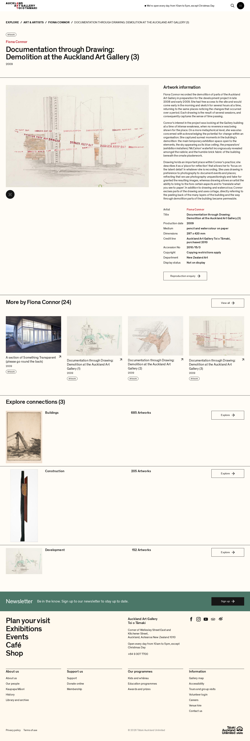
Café (13, 645)
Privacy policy (13, 730)
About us (11, 678)
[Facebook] (191, 619)
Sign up (228, 601)
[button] (33, 348)
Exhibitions (24, 629)
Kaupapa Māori (15, 689)
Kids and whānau (138, 678)
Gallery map (196, 678)
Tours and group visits (202, 689)
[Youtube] (206, 619)
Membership (74, 689)
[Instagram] (198, 619)
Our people (13, 684)
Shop (14, 653)
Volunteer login (198, 695)
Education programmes (142, 684)
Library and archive (17, 700)
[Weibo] (220, 619)
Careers (194, 700)
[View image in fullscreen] (10, 194)
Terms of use (30, 730)
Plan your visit (28, 620)
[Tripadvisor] (213, 619)
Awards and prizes (139, 689)
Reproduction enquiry (185, 276)
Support (72, 678)
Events (17, 637)
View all (228, 303)
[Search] (232, 5)
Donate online (75, 684)
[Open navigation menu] (240, 5)
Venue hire (195, 706)
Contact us (195, 711)
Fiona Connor (16, 42)
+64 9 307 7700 (138, 654)
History (10, 695)
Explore (228, 415)
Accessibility (196, 684)
